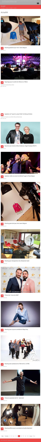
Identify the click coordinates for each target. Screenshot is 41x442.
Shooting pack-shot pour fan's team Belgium (16, 223)
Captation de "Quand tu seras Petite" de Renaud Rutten (18, 114)
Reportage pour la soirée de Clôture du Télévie (16, 82)
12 (25, 436)
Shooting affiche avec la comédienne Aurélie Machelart (18, 428)
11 (23, 436)
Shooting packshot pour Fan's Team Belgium (16, 47)
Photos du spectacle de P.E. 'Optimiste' (14, 398)
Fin (34, 436)
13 (27, 436)
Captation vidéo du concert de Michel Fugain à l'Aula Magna (20, 176)
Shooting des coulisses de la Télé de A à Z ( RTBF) (17, 363)
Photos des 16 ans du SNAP (12, 295)
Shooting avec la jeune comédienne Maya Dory (16, 329)
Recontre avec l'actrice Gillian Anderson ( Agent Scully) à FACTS (20, 146)
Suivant (31, 436)
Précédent (6, 436)
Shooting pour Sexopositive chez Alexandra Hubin (17, 261)
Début (3, 436)
